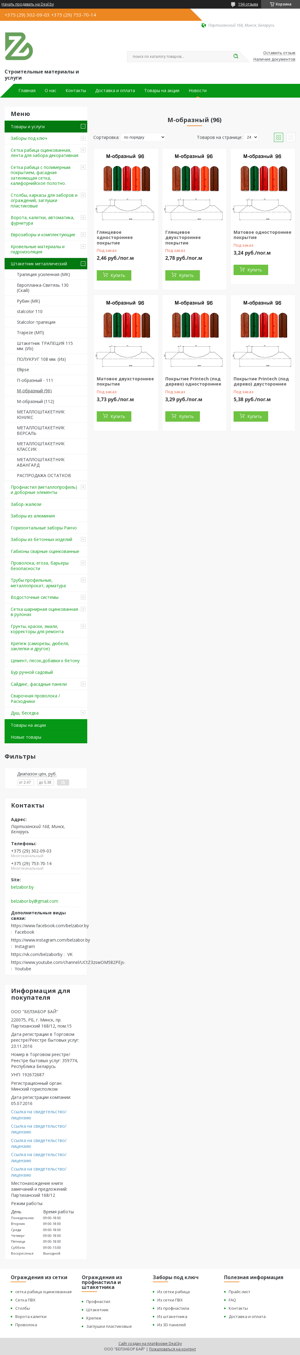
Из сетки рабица (173, 1291)
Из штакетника (172, 1316)
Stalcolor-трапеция (36, 322)
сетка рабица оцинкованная (43, 1291)
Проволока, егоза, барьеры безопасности (40, 565)
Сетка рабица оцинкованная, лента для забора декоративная (44, 153)
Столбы (22, 1308)
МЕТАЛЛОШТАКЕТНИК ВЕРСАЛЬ (41, 430)
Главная (27, 90)
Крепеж (93, 1318)
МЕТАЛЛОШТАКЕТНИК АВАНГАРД (41, 462)
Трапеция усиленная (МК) (43, 274)
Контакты (76, 90)
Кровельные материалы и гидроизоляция (38, 249)
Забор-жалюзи (26, 504)
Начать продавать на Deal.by (28, 4)
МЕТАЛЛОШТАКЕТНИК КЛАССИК (41, 446)
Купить (118, 275)
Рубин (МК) (28, 301)
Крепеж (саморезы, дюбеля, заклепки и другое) (40, 646)
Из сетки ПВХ (170, 1300)
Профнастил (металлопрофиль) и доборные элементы (44, 489)
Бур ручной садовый (32, 672)
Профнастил (98, 1301)
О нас (50, 90)
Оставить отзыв (279, 53)
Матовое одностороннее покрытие (262, 235)
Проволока (26, 1324)
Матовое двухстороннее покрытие (125, 381)
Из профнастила (173, 1308)
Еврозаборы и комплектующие (43, 234)
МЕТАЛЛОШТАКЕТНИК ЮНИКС (41, 414)
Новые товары (26, 737)
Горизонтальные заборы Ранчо (44, 528)
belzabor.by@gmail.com (34, 901)
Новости (198, 90)
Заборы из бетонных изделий (41, 539)
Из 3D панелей (171, 1324)
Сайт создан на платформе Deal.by (150, 1343)
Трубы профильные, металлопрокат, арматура (38, 582)
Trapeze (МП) (30, 332)
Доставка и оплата (115, 90)
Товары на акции (161, 90)
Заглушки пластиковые (109, 1326)
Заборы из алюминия (33, 516)
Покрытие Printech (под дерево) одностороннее (193, 381)
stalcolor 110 (30, 311)
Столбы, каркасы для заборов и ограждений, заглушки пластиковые (44, 200)
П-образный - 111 (35, 380)
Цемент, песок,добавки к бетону (45, 660)
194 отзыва (248, 4)
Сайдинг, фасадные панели (39, 684)
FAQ (232, 1300)
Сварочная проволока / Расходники (35, 698)
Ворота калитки (31, 1316)
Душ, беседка (25, 713)
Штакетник (97, 1309)
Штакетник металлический (39, 264)
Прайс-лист (239, 1291)
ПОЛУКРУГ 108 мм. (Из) (41, 359)
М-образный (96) (34, 391)
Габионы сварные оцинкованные (45, 551)
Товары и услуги (28, 126)
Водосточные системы (34, 597)
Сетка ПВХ (25, 1300)
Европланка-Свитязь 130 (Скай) (43, 287)
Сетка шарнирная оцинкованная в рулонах (44, 612)
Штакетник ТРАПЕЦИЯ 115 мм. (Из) (45, 346)
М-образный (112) (35, 401)
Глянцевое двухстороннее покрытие (183, 237)
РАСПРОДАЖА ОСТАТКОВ (44, 475)
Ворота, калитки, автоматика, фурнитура (42, 220)
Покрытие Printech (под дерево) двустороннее (261, 381)
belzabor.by (22, 887)
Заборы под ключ (29, 138)
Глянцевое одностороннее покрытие (115, 237)
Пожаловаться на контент (172, 1349)
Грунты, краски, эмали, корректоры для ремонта (37, 629)
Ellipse (23, 369)
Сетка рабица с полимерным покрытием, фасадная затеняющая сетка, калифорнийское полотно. (40, 175)
